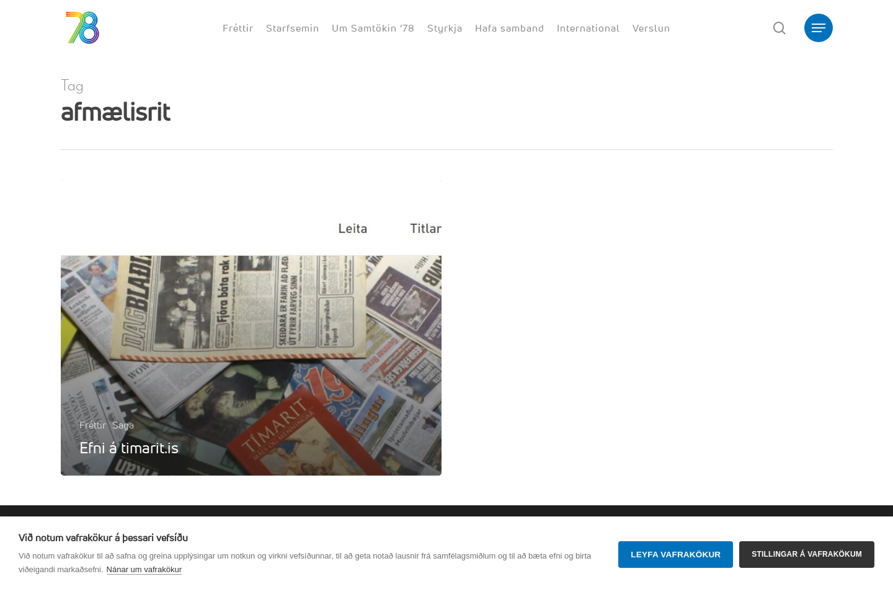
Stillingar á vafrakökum (807, 554)
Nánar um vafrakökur (144, 569)
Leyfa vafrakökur (676, 554)
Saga (123, 425)
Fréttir (92, 425)
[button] (818, 28)
